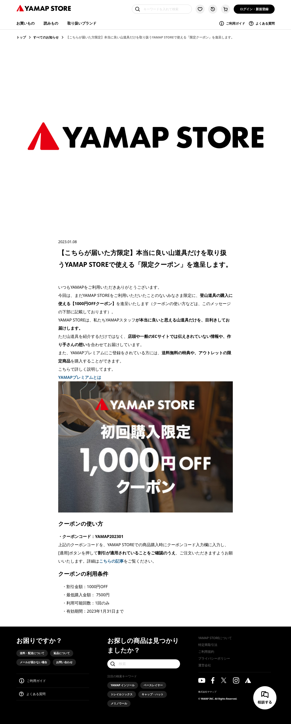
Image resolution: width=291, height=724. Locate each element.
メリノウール (119, 703)
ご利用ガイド (232, 23)
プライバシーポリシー (214, 658)
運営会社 (204, 665)
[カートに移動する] (225, 9)
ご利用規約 (206, 651)
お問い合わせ (64, 662)
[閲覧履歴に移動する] (212, 9)
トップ (21, 37)
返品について (61, 653)
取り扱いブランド (81, 23)
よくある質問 (261, 23)
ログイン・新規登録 (254, 9)
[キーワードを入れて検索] (162, 9)
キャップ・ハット (152, 694)
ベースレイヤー (153, 685)
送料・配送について (32, 653)
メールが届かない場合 (33, 662)
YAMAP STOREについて (215, 638)
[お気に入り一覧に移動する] (200, 9)
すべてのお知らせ (46, 37)
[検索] (143, 663)
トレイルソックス (122, 694)
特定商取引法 (207, 644)
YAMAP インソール (123, 685)
